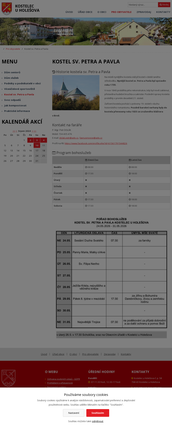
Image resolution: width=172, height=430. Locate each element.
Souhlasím (98, 412)
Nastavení (73, 412)
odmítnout (97, 421)
